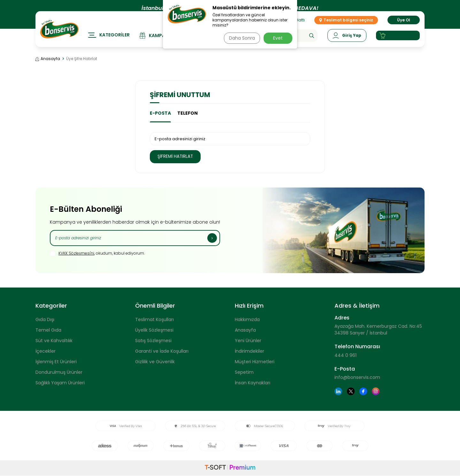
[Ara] (311, 42)
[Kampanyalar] (160, 42)
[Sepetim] (397, 41)
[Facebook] (363, 391)
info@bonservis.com (357, 377)
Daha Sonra (241, 38)
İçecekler (45, 351)
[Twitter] (351, 391)
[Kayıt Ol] (212, 238)
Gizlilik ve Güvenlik (155, 361)
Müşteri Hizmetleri (254, 361)
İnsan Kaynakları (252, 383)
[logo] (59, 35)
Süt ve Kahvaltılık (54, 340)
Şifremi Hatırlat (178, 156)
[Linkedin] (338, 391)
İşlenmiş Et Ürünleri (56, 361)
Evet (278, 38)
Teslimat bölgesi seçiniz (346, 26)
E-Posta (160, 113)
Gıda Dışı (44, 319)
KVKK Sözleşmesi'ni (76, 253)
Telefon (187, 113)
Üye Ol (403, 26)
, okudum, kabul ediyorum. (97, 254)
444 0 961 (345, 355)
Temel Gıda (48, 330)
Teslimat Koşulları (154, 319)
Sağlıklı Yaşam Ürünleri (60, 383)
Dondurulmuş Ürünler (58, 372)
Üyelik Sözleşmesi (154, 330)
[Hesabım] (346, 41)
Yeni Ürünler (248, 340)
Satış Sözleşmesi (153, 340)
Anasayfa (47, 58)
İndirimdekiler (249, 351)
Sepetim (244, 372)
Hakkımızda (247, 319)
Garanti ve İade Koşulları (161, 351)
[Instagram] (375, 391)
